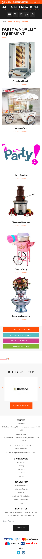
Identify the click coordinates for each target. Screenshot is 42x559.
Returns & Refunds (21, 489)
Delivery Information (21, 485)
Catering (21, 466)
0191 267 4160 (15, 445)
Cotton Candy (21, 269)
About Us (21, 492)
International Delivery (21, 335)
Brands (21, 476)
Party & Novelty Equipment (18, 22)
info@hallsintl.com (21, 448)
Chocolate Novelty (21, 81)
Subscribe (21, 528)
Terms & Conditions (21, 499)
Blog (21, 503)
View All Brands (21, 406)
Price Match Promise (21, 341)
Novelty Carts (21, 128)
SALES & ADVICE (15, 2)
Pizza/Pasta (21, 473)
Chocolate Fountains (21, 222)
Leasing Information (21, 330)
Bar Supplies (21, 462)
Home (4, 22)
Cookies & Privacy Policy (21, 496)
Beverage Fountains (21, 316)
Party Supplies (21, 175)
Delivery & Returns (21, 346)
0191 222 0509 (27, 445)
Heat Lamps (21, 469)
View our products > (21, 84)
